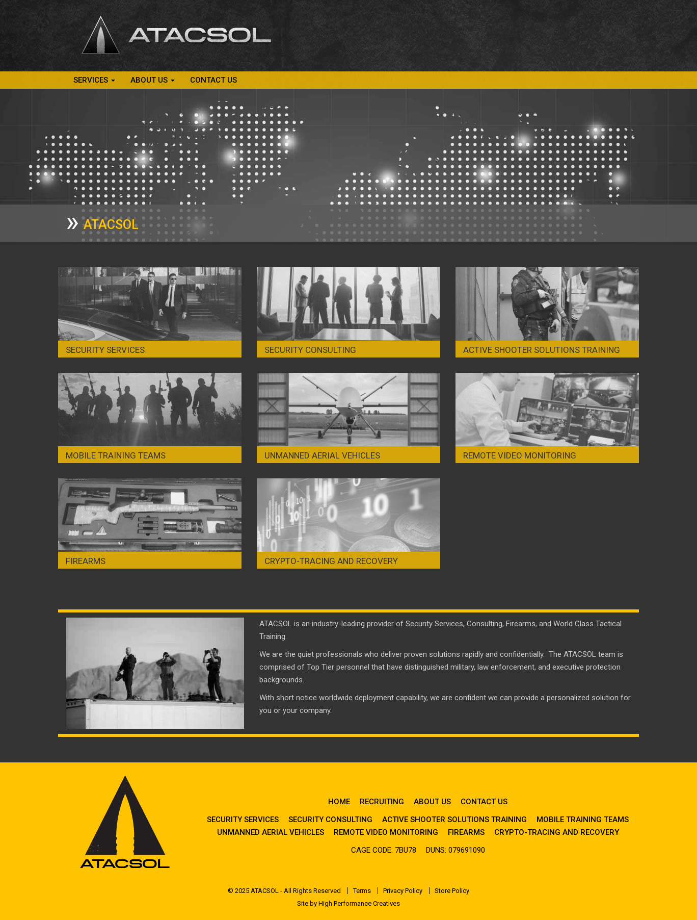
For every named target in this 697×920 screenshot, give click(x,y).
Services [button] (94, 80)
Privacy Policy (402, 891)
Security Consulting (310, 350)
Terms (362, 891)
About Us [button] (152, 80)
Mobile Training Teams (116, 455)
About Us (432, 801)
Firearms (85, 561)
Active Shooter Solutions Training (541, 350)
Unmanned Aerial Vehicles (322, 455)
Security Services (105, 350)
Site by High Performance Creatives (348, 903)
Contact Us (213, 80)
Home (339, 801)
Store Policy (452, 891)
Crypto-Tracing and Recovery (331, 561)
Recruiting (382, 801)
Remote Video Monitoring (519, 455)
